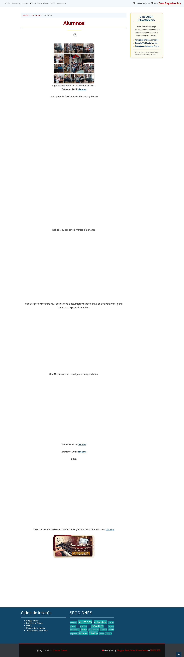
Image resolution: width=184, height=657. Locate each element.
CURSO (73, 626)
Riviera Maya (142, 650)
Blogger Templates (126, 650)
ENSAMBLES (97, 626)
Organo (111, 626)
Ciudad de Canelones (39, 3)
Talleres (83, 633)
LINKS (29, 625)
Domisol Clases (60, 650)
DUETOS (83, 626)
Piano (84, 629)
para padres (74, 630)
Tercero (109, 634)
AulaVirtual (100, 622)
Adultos (73, 622)
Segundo (73, 634)
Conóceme (61, 3)
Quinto (111, 630)
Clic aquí (82, 444)
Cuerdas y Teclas (34, 623)
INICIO (53, 3)
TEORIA (93, 633)
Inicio (25, 15)
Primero (104, 630)
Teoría (101, 634)
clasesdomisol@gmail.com (16, 3)
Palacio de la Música (35, 628)
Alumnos (36, 15)
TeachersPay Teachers (37, 630)
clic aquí (82, 89)
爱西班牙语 (155, 650)
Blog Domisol (32, 621)
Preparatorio (94, 630)
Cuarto (111, 622)
